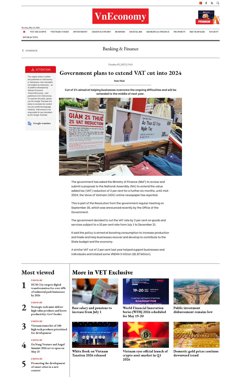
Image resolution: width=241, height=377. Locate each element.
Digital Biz (135, 31)
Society (213, 31)
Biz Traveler (197, 31)
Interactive (30, 37)
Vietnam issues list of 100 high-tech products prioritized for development (49, 329)
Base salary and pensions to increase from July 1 (92, 310)
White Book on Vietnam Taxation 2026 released (90, 353)
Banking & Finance (157, 31)
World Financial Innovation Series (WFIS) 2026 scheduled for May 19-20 (144, 312)
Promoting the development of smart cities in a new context (48, 366)
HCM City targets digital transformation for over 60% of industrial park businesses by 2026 (48, 290)
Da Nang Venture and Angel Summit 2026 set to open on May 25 (48, 348)
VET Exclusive (38, 31)
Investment (80, 31)
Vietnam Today (60, 31)
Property (179, 31)
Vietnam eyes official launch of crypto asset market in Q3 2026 (145, 355)
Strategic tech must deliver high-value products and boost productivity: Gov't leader (49, 310)
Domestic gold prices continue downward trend (196, 353)
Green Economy (101, 31)
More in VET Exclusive (102, 272)
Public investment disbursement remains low (193, 310)
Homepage (29, 50)
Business (120, 31)
